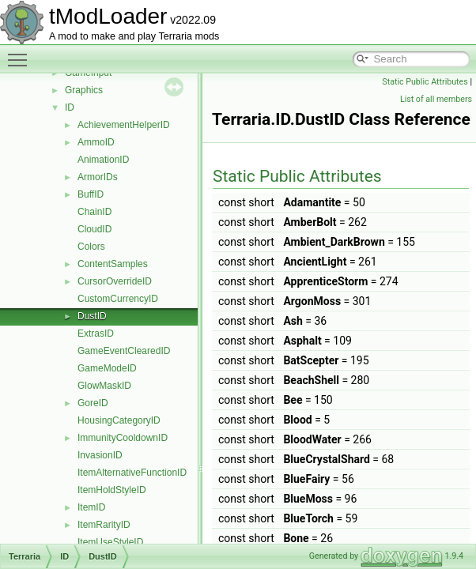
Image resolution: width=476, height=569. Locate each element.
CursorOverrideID (114, 281)
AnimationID (103, 159)
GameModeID (107, 368)
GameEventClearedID (123, 350)
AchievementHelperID (123, 124)
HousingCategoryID (119, 420)
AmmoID (96, 142)
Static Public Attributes (424, 82)
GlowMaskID (104, 385)
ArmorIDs (97, 177)
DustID (92, 316)
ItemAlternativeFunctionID (132, 472)
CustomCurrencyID (117, 298)
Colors (91, 246)
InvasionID (100, 455)
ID (69, 107)
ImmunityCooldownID (122, 437)
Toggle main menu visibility (21, 53)
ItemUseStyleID (110, 542)
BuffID (90, 194)
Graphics (84, 90)
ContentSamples (112, 263)
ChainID (94, 211)
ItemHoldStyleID (111, 490)
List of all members (436, 99)
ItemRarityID (103, 524)
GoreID (92, 403)
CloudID (94, 229)
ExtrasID (95, 333)
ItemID (91, 507)
